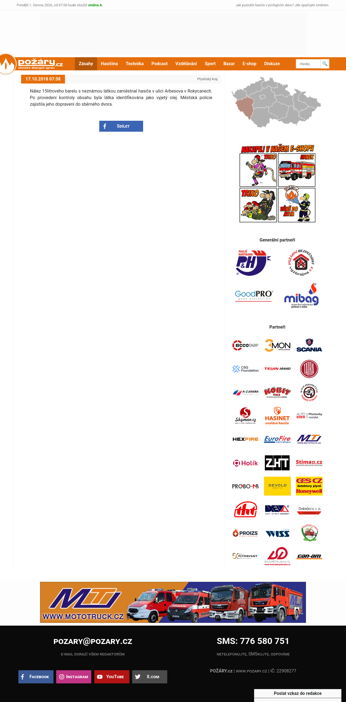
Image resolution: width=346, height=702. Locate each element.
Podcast (160, 63)
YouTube (115, 676)
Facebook (39, 676)
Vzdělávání (186, 63)
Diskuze (272, 63)
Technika (135, 63)
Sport (210, 63)
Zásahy (86, 63)
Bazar (229, 63)
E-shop (250, 63)
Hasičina (109, 63)
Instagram (77, 676)
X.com (153, 676)
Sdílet (123, 126)
